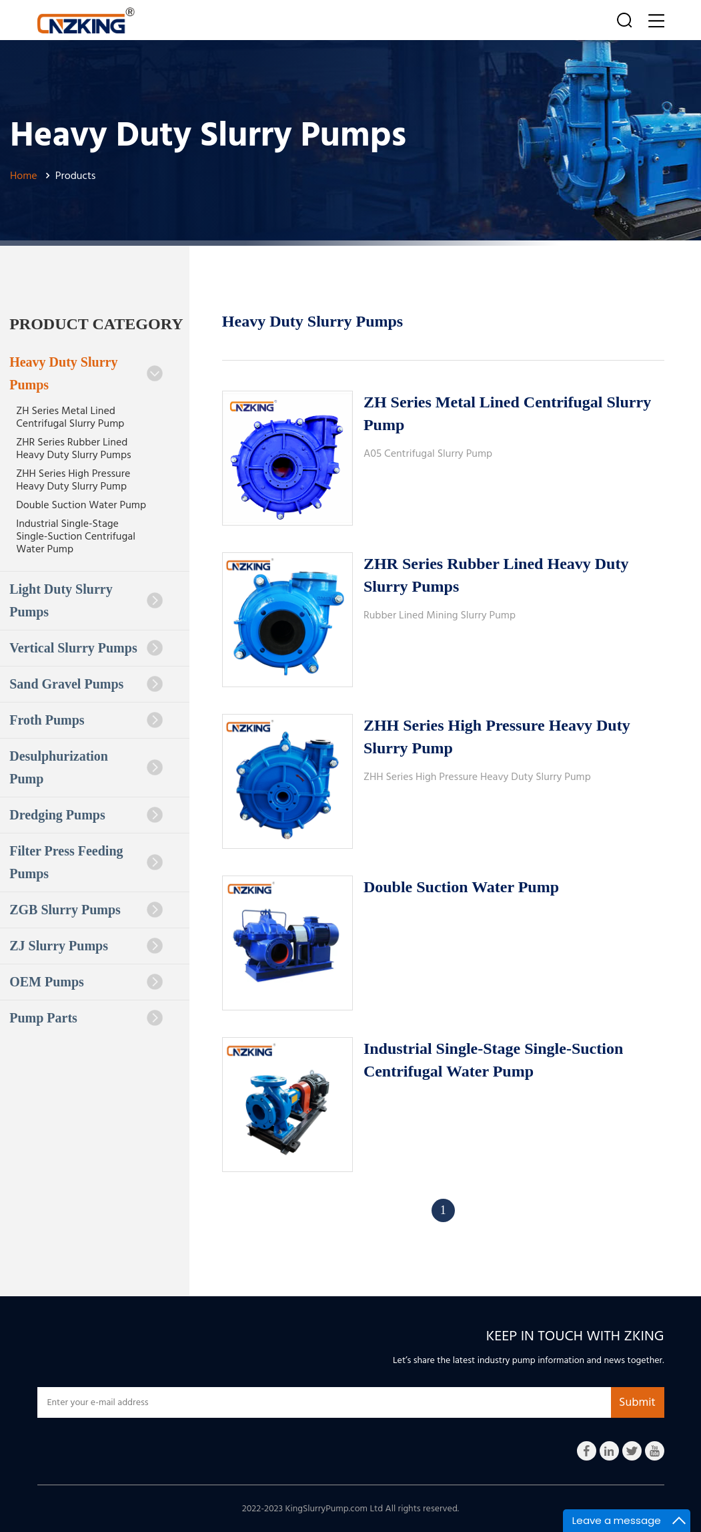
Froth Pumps (86, 720)
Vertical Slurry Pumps (86, 648)
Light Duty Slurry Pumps (86, 600)
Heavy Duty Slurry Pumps (86, 373)
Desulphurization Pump (86, 767)
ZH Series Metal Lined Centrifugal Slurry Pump (70, 417)
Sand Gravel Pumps (86, 684)
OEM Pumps (86, 982)
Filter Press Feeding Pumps (86, 862)
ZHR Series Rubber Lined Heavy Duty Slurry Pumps (73, 448)
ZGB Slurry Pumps (86, 910)
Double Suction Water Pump (81, 505)
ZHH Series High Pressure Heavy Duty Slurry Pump (73, 480)
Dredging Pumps (86, 815)
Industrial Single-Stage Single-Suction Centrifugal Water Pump (75, 536)
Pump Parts (86, 1018)
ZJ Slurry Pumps (86, 946)
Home (23, 175)
